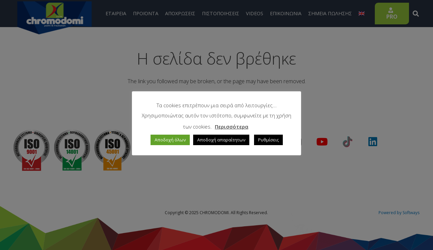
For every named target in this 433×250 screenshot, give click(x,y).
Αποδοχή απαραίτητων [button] (221, 140)
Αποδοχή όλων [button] (170, 140)
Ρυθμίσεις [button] (268, 140)
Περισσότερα (231, 126)
